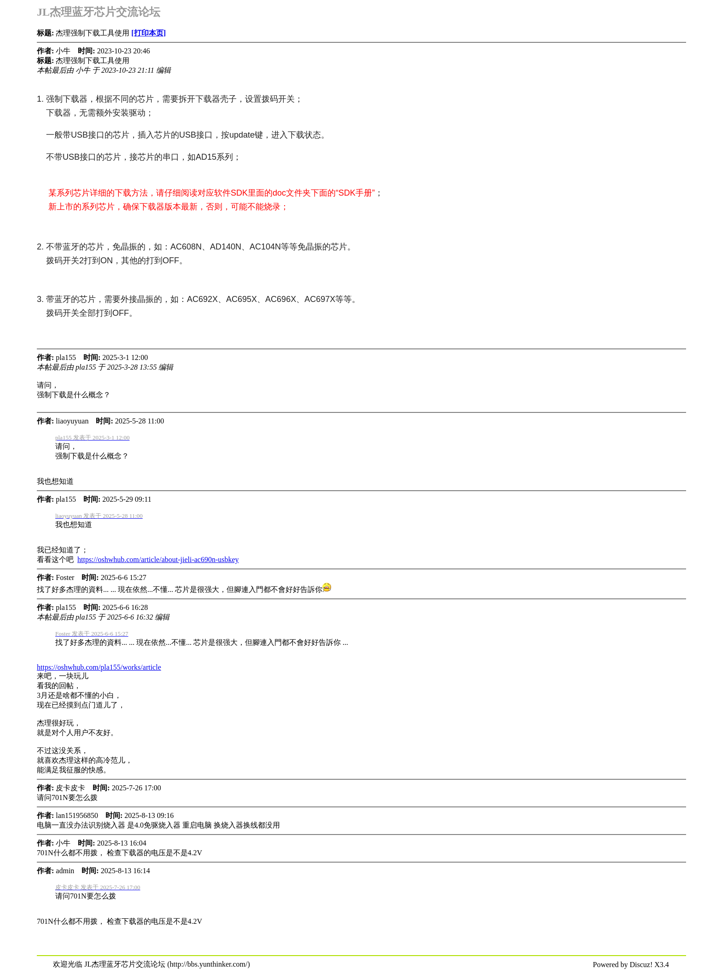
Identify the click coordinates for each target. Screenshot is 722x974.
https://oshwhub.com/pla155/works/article (99, 667)
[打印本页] (148, 33)
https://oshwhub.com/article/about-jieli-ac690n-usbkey (158, 559)
